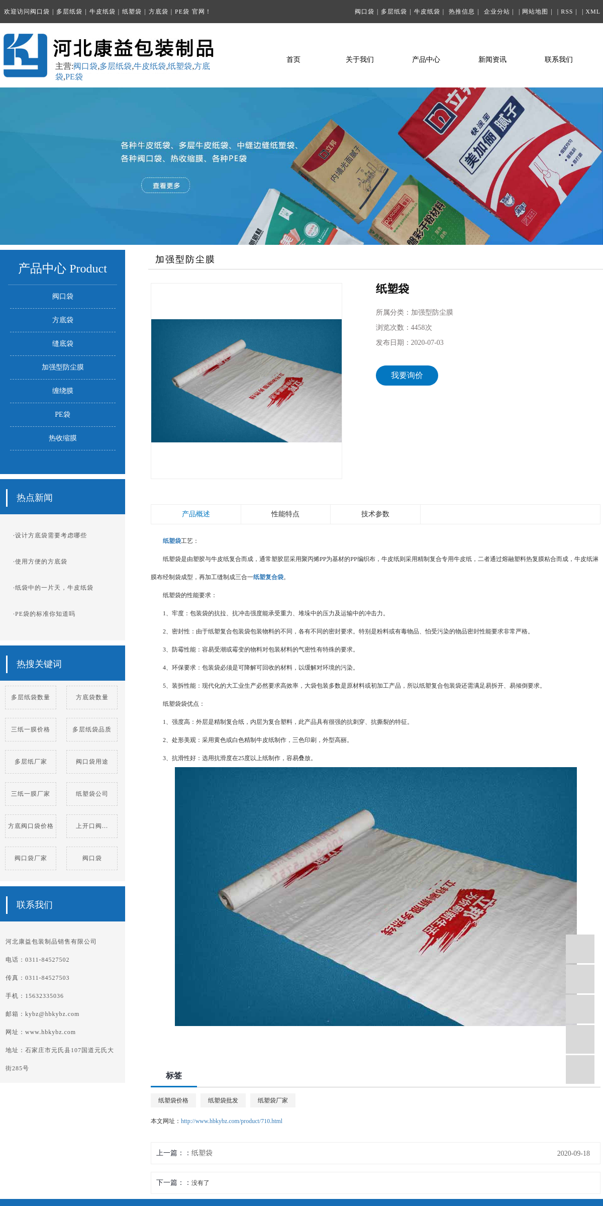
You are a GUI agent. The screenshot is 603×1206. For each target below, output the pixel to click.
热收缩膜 (63, 438)
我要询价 (407, 375)
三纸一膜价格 (30, 729)
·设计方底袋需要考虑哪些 (50, 535)
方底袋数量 (92, 697)
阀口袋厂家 (31, 858)
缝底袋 (62, 343)
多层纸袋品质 (92, 729)
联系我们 (559, 59)
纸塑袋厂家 (273, 1100)
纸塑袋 (132, 11)
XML (592, 11)
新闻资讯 (492, 59)
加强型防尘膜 (63, 367)
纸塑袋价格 (173, 1100)
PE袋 (182, 11)
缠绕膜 (62, 391)
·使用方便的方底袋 (40, 561)
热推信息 (462, 11)
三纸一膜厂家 (30, 793)
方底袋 (158, 11)
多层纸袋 (69, 11)
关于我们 (360, 59)
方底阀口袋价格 (31, 825)
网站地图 (535, 11)
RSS (567, 11)
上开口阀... (92, 825)
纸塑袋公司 (92, 793)
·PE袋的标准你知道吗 (44, 613)
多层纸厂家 (31, 761)
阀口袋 (40, 11)
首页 (293, 59)
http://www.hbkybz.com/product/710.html (231, 1121)
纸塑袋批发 (223, 1100)
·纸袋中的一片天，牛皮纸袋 (53, 587)
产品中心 (426, 59)
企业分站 (497, 11)
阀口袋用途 (92, 761)
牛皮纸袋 (102, 11)
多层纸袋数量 (30, 697)
